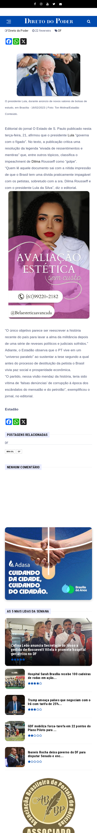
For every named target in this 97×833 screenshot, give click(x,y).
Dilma (35, 161)
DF (59, 30)
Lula (71, 135)
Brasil (10, 451)
